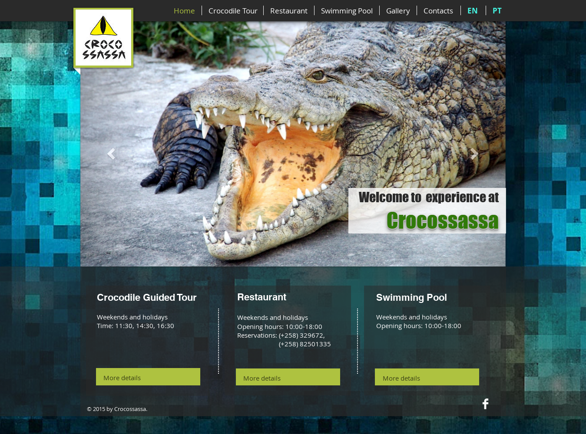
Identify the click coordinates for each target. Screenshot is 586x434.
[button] (112, 153)
